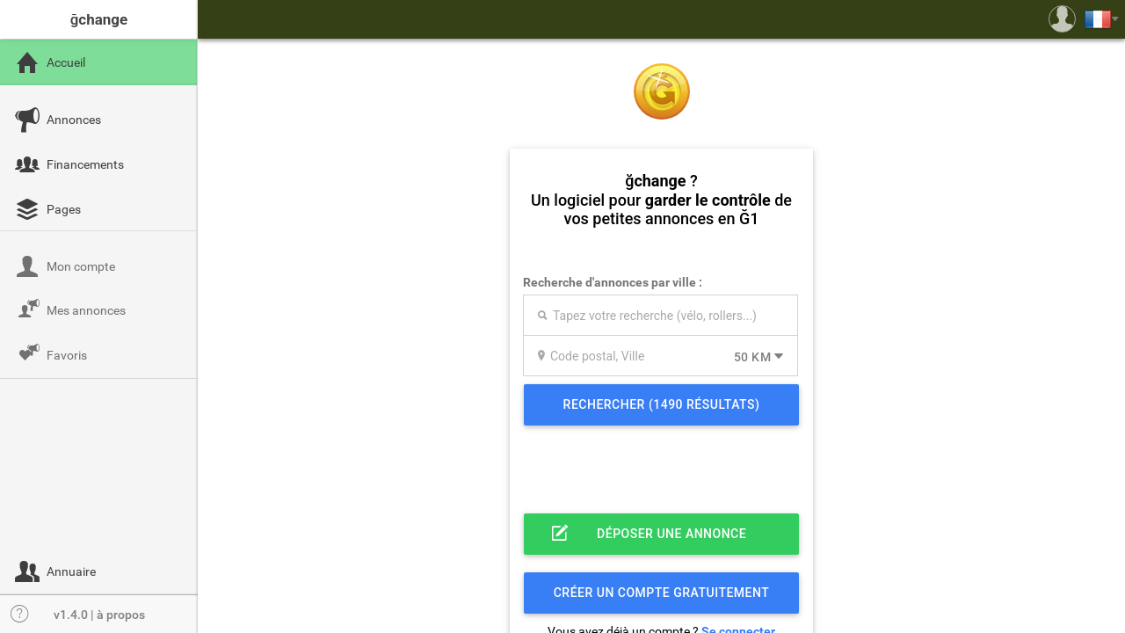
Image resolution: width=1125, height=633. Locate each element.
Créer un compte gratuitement (662, 593)
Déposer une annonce (671, 534)
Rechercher (661, 404)
